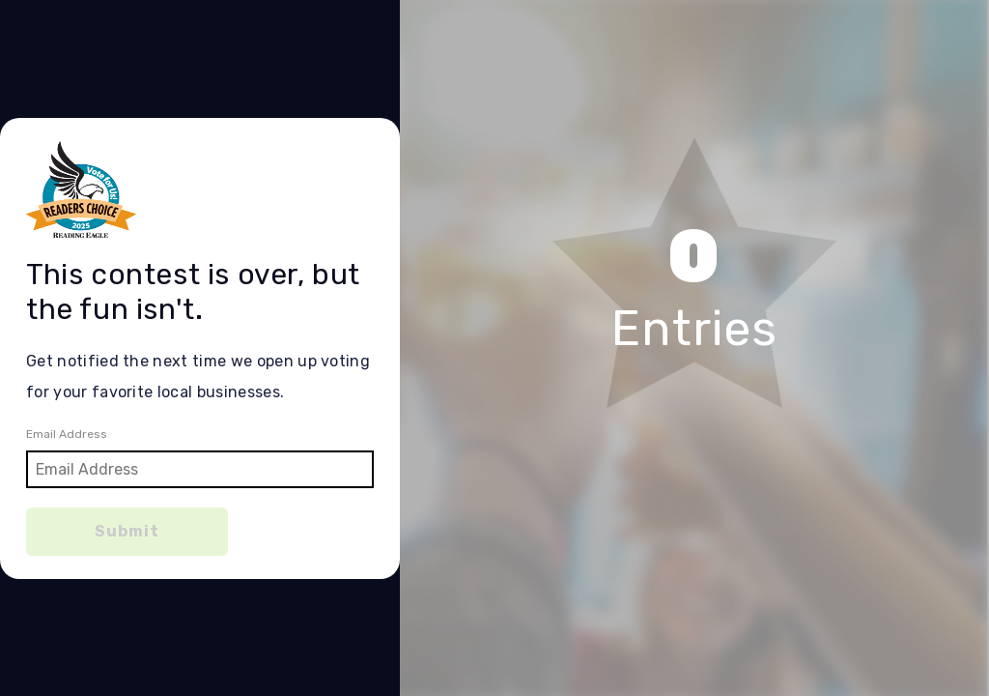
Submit (127, 531)
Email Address (66, 434)
